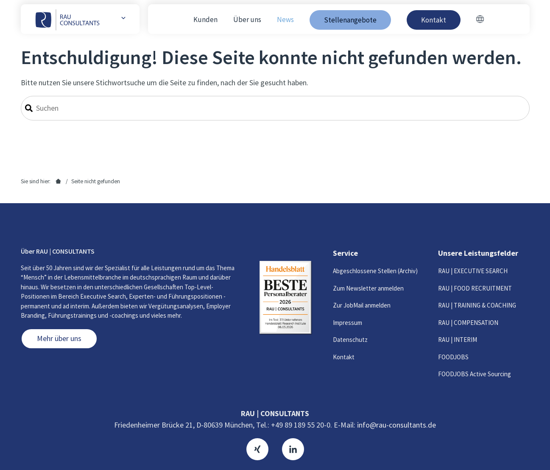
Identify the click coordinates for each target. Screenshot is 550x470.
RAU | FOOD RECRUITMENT (475, 288)
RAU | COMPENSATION (468, 323)
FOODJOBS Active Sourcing (474, 374)
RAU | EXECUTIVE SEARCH (473, 271)
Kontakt (344, 357)
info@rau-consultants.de (396, 425)
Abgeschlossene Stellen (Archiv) (375, 271)
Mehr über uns (59, 338)
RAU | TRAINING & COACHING (477, 305)
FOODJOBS (453, 357)
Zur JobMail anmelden (362, 305)
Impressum (347, 323)
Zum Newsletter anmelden (368, 288)
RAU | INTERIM (457, 340)
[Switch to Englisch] (480, 20)
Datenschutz (350, 340)
